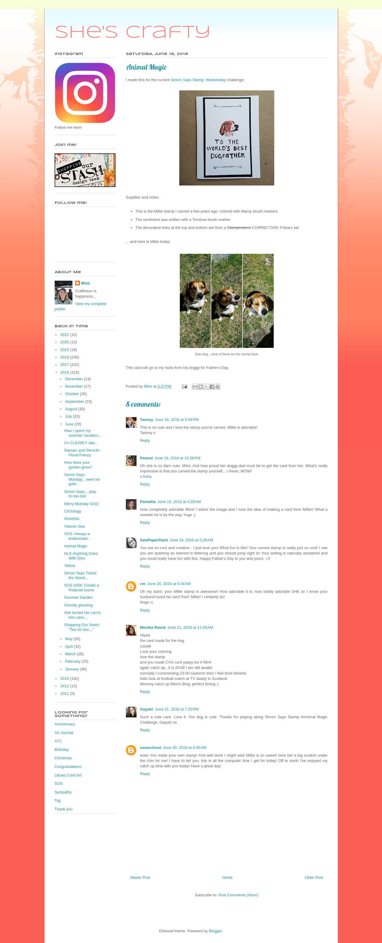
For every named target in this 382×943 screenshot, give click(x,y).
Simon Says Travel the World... (80, 575)
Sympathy (63, 792)
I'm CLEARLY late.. (80, 443)
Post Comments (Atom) (238, 895)
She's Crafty (133, 32)
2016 (65, 372)
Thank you (64, 809)
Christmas (63, 758)
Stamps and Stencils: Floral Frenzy (82, 452)
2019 (65, 350)
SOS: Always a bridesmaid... (77, 536)
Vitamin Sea (74, 526)
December (74, 379)
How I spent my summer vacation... (82, 433)
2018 (65, 357)
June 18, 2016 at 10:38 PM (177, 458)
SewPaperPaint (154, 540)
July (69, 416)
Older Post (314, 877)
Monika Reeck (153, 627)
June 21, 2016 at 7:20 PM (177, 709)
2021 (65, 334)
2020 (65, 342)
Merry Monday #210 (81, 504)
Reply (145, 440)
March (71, 654)
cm (143, 583)
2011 (65, 693)
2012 (65, 686)
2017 (65, 364)
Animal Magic (75, 546)
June (70, 424)
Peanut (146, 458)
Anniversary (65, 724)
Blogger (215, 931)
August (71, 409)
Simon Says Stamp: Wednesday (198, 80)
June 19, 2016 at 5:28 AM (191, 540)
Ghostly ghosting (78, 605)
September (75, 401)
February (73, 661)
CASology (72, 511)
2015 (65, 678)
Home (227, 877)
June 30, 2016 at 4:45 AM (184, 747)
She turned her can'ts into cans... (82, 615)
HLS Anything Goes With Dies (81, 555)
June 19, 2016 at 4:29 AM (179, 501)
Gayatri (146, 709)
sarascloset (150, 747)
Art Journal (64, 732)
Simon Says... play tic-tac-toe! (80, 494)
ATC (58, 741)
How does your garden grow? (78, 464)
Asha (147, 476)
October (72, 394)
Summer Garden (78, 597)
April (69, 646)
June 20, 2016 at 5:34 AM (169, 583)
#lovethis (71, 518)
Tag (58, 800)
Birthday (62, 749)
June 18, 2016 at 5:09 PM (177, 419)
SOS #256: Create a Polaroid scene (81, 587)
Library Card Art (68, 775)
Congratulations (68, 766)
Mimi (85, 283)
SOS (59, 783)
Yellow (69, 565)
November (74, 386)
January (72, 669)
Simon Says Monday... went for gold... (82, 479)
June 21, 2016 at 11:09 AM (190, 627)
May (69, 638)
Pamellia (148, 501)
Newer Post (140, 877)
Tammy (146, 419)
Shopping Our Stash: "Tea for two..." (82, 627)
